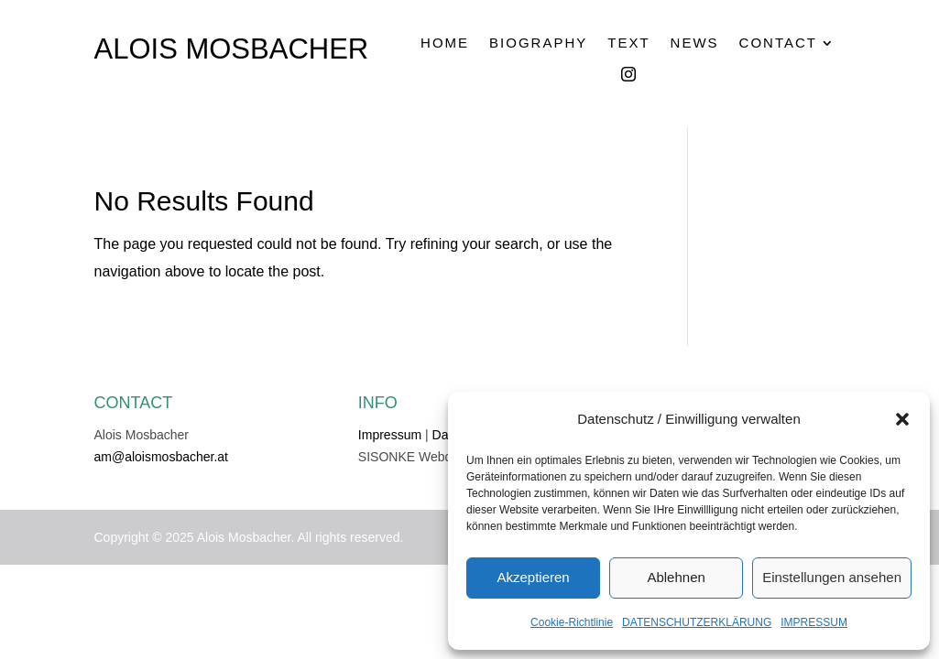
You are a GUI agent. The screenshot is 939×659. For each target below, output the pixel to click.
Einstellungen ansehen (831, 577)
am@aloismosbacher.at (161, 456)
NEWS (695, 43)
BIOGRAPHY (538, 43)
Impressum (389, 434)
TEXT (628, 43)
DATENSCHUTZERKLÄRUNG (696, 622)
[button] (902, 419)
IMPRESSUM (814, 622)
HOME (444, 43)
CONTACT (778, 43)
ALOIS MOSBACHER (231, 49)
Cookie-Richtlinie (571, 622)
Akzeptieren (533, 577)
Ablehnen (675, 577)
